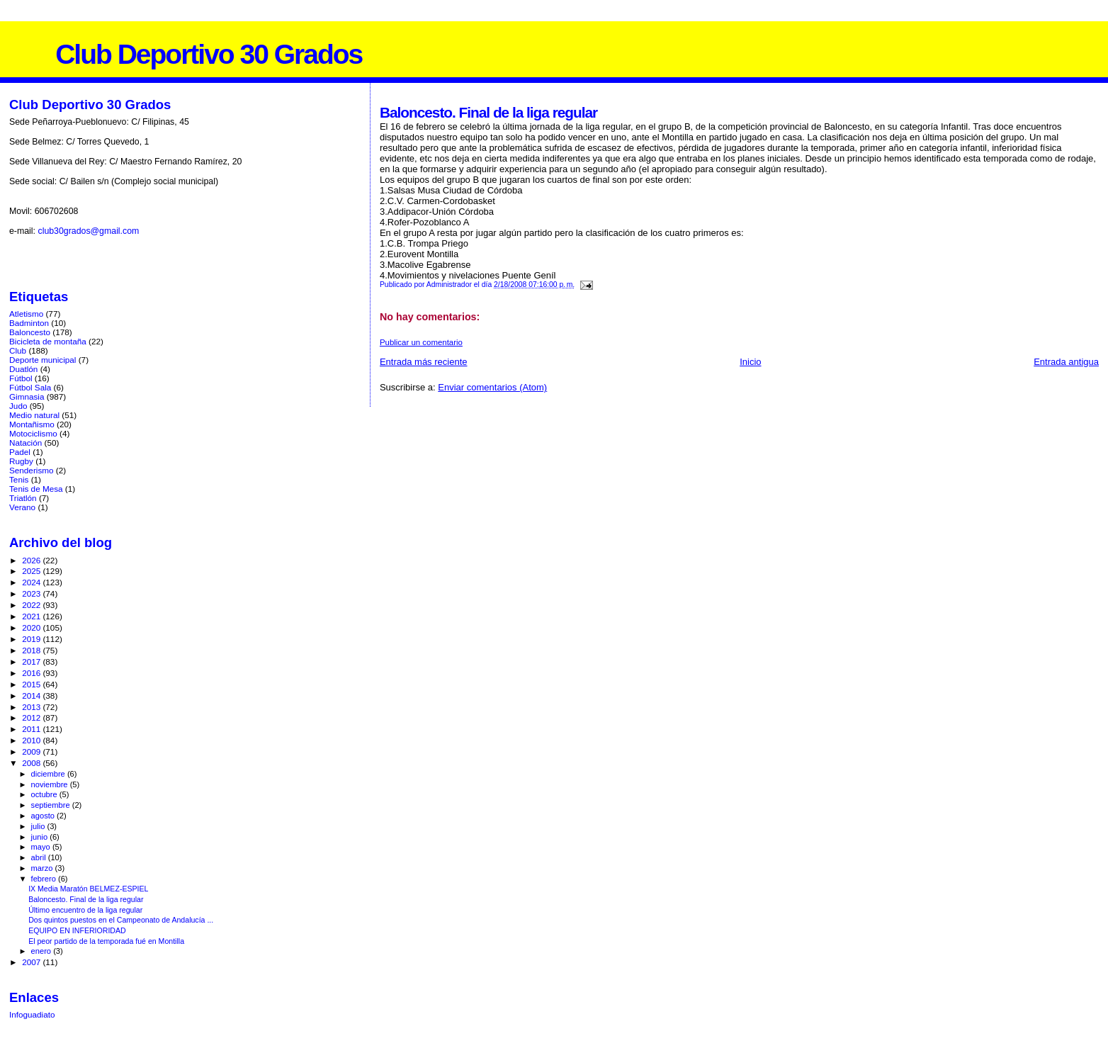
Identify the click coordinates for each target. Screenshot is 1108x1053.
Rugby (21, 461)
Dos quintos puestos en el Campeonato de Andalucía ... (120, 920)
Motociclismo (33, 433)
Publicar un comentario (421, 342)
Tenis (18, 479)
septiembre (51, 805)
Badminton (29, 322)
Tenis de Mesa (36, 488)
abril (39, 857)
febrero (44, 878)
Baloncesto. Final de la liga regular (85, 899)
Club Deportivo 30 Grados (208, 54)
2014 (32, 695)
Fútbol (21, 378)
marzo (43, 868)
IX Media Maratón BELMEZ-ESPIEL (88, 888)
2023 (32, 593)
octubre (45, 794)
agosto (44, 815)
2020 (32, 627)
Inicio (750, 361)
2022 (32, 604)
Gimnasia (27, 396)
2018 (32, 650)
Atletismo (26, 313)
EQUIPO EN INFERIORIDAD (77, 930)
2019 (32, 638)
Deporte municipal (42, 359)
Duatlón (23, 368)
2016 (32, 672)
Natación (25, 442)
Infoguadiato (32, 1014)
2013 (32, 706)
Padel (19, 451)
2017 (32, 661)
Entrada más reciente (424, 361)
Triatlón (23, 497)
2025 (32, 570)
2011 (32, 728)
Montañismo (32, 424)
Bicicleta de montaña (47, 341)
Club (17, 350)
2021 (32, 616)
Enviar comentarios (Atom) (492, 387)
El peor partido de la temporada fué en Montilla (106, 941)
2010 (32, 740)
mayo (41, 847)
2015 (32, 684)
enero (42, 951)
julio (39, 826)
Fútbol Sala (30, 387)
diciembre (49, 774)
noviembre (50, 784)
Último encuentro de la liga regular (85, 910)
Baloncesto (29, 332)
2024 (32, 582)
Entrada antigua (1066, 361)
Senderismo (31, 470)
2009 (32, 751)
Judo (18, 405)
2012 (32, 717)
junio (40, 837)
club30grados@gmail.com (88, 231)
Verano (22, 507)
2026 (32, 560)
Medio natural (34, 414)
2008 (32, 762)
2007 (32, 962)
